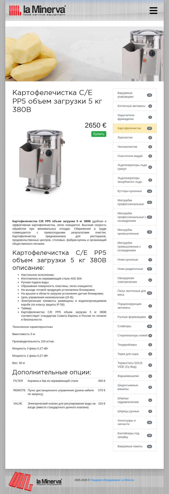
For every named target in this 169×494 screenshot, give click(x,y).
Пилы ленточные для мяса (135, 292)
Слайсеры (135, 326)
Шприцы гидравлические (135, 400)
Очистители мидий (135, 156)
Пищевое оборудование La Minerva (112, 480)
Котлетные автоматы (135, 106)
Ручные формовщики (135, 317)
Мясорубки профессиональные (135, 202)
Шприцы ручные (135, 411)
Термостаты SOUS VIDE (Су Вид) (135, 364)
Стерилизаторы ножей (135, 335)
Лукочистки (135, 137)
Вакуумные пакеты (135, 446)
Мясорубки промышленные (135, 231)
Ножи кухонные (135, 259)
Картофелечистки (135, 128)
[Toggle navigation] (153, 10)
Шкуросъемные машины (135, 387)
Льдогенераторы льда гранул (135, 166)
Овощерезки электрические (135, 279)
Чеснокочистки (135, 147)
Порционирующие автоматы (135, 305)
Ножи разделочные (135, 269)
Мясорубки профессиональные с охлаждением (135, 217)
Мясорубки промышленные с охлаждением (135, 246)
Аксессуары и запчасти (135, 422)
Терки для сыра (135, 354)
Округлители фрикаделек (135, 117)
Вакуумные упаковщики (135, 94)
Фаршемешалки (135, 376)
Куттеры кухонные (135, 191)
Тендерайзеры (135, 345)
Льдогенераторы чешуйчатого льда (135, 179)
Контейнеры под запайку (135, 435)
